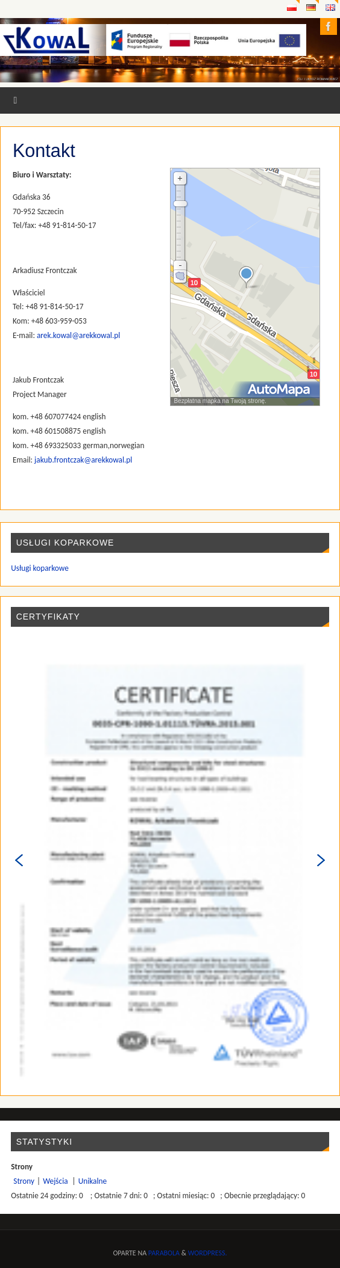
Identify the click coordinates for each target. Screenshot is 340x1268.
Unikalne (92, 1181)
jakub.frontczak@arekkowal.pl (83, 460)
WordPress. (207, 1253)
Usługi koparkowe (40, 568)
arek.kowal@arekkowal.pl (78, 335)
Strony (23, 1181)
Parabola (164, 1253)
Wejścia (56, 1181)
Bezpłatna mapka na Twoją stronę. (218, 401)
